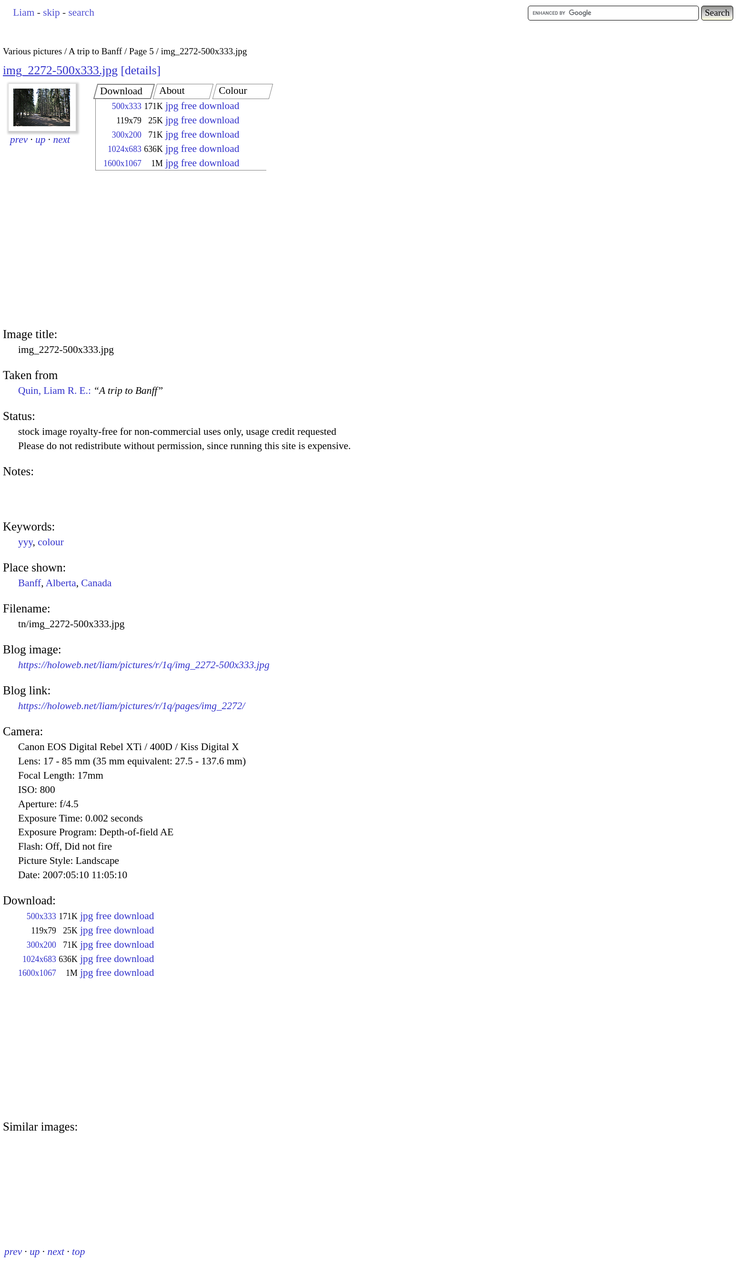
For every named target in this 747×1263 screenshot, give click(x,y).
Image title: (30, 334)
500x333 (126, 106)
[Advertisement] (172, 250)
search (81, 12)
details (141, 70)
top (78, 1251)
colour (51, 542)
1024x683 (124, 149)
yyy (25, 542)
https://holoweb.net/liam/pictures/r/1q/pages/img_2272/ (131, 706)
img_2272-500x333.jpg (60, 70)
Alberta (61, 583)
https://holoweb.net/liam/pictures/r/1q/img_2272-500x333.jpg (144, 665)
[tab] (124, 91)
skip (51, 12)
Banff (29, 583)
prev (19, 139)
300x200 (126, 135)
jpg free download (202, 105)
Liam (23, 12)
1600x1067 (122, 163)
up (40, 139)
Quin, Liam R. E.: (90, 390)
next (62, 139)
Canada (96, 583)
